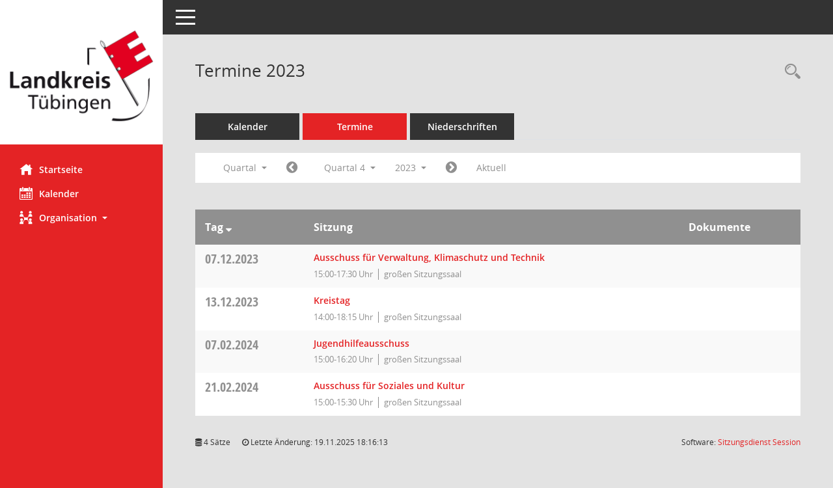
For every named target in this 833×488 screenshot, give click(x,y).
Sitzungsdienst (759, 442)
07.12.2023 (231, 258)
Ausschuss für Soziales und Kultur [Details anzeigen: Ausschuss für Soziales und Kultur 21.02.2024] (389, 385)
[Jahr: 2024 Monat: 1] (451, 168)
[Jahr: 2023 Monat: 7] (292, 168)
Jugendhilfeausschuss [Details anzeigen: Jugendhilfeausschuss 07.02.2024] (361, 343)
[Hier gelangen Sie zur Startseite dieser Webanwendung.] (81, 77)
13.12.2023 (231, 301)
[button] (81, 218)
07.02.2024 (231, 344)
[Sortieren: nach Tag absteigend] (229, 227)
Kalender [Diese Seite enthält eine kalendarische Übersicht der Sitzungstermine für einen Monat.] (49, 193)
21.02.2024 (231, 387)
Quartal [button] (245, 167)
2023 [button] (410, 167)
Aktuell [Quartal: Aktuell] (491, 167)
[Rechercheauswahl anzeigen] (789, 72)
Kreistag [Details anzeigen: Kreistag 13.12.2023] (332, 300)
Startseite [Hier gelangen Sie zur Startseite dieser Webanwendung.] (51, 169)
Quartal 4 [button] (350, 167)
